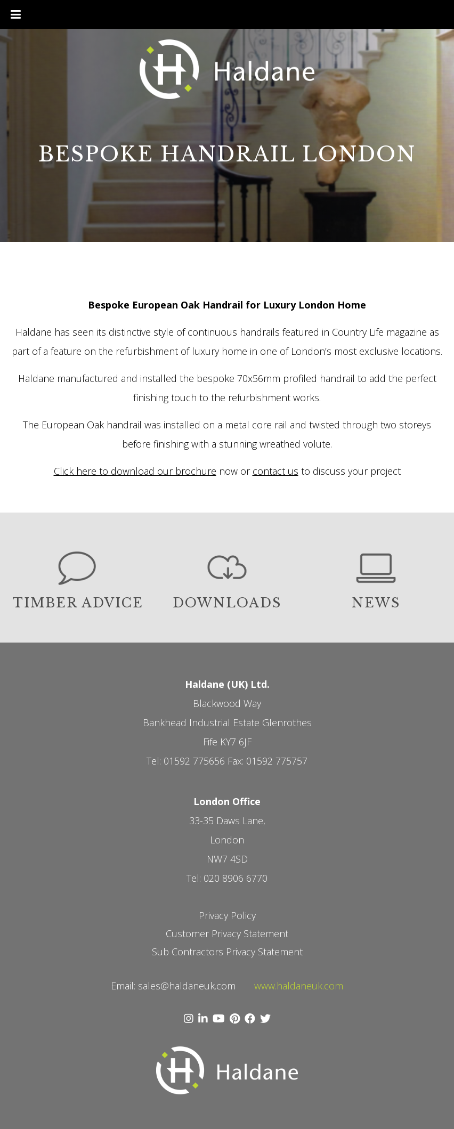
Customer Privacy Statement (227, 933)
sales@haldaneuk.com (187, 985)
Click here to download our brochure (135, 471)
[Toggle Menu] (15, 14)
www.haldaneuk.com (298, 985)
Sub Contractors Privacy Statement (227, 951)
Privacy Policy (227, 915)
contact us (275, 471)
